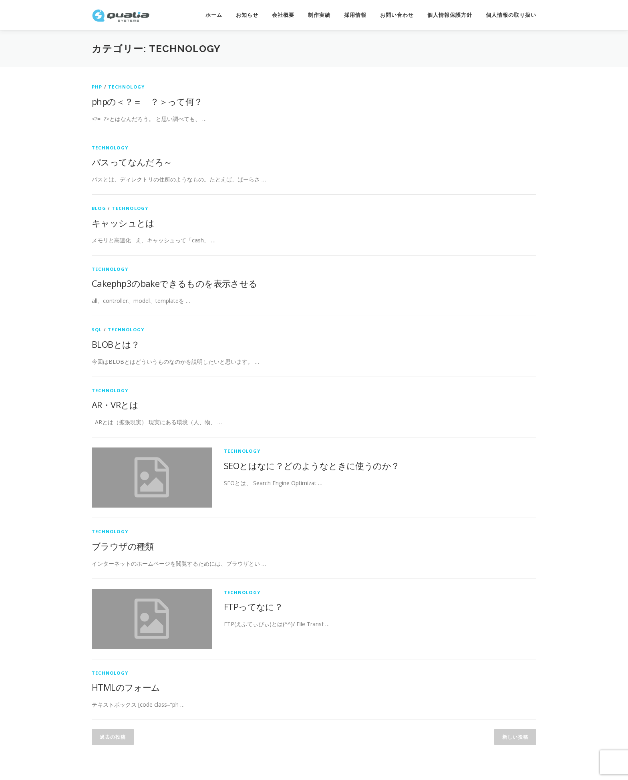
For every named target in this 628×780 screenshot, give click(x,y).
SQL (97, 330)
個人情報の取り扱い (511, 15)
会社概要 (283, 15)
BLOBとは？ (116, 344)
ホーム (213, 15)
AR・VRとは (115, 405)
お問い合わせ (397, 15)
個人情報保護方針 (449, 15)
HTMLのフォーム (126, 687)
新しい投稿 (515, 737)
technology (126, 87)
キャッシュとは (123, 223)
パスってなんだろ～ (132, 162)
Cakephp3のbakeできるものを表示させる (175, 283)
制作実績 (319, 15)
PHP (97, 87)
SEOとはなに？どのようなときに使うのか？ (311, 466)
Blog (99, 208)
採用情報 (355, 15)
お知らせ (247, 15)
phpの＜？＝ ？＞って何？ (147, 101)
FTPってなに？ (253, 607)
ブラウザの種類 (123, 546)
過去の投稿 (113, 737)
